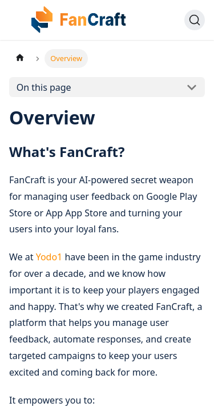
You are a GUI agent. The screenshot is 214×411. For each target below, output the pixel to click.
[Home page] (20, 58)
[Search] (194, 20)
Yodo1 (49, 257)
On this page (44, 87)
